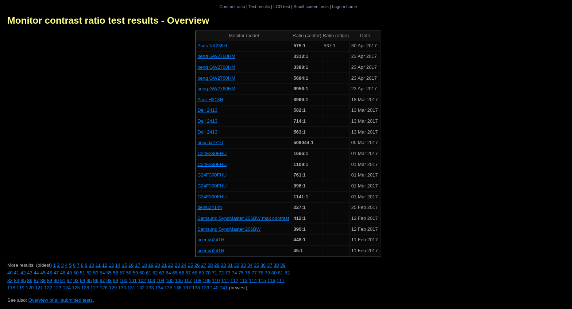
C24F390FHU (212, 153)
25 (190, 265)
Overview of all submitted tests (60, 300)
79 (267, 273)
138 (196, 287)
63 (161, 273)
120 (30, 287)
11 (98, 265)
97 (102, 280)
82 (287, 273)
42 (23, 273)
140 (214, 287)
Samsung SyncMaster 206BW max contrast (243, 218)
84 (16, 280)
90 (56, 280)
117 (281, 280)
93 (75, 280)
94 (82, 280)
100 (124, 280)
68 (194, 273)
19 (150, 265)
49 (69, 273)
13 (111, 265)
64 (168, 273)
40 (9, 273)
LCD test (282, 6)
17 (137, 265)
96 (95, 280)
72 (221, 273)
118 (11, 287)
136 (178, 287)
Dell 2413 (207, 110)
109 (207, 280)
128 (104, 287)
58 (128, 273)
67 (188, 273)
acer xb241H (210, 239)
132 (141, 287)
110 (216, 280)
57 (122, 273)
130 (122, 287)
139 (205, 287)
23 (177, 265)
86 (29, 280)
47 (56, 273)
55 (108, 273)
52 (89, 273)
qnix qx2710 (210, 142)
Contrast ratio (232, 6)
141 (224, 287)
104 (160, 280)
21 (163, 265)
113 (244, 280)
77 (253, 273)
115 (262, 280)
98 (108, 280)
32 (236, 265)
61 (148, 273)
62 (155, 273)
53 (95, 273)
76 (247, 273)
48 (62, 273)
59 (135, 273)
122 (48, 287)
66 (181, 273)
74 (234, 273)
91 (62, 280)
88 (42, 280)
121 (39, 287)
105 (170, 280)
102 (142, 280)
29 (216, 265)
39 (282, 265)
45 (42, 273)
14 (117, 265)
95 (89, 280)
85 (23, 280)
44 (36, 273)
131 (131, 287)
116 (271, 280)
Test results (259, 6)
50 (75, 273)
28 (210, 265)
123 (58, 287)
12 (104, 265)
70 (207, 273)
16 (131, 265)
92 (69, 280)
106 (179, 280)
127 (94, 287)
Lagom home (344, 6)
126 (85, 287)
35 (256, 265)
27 (203, 265)
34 (249, 265)
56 (115, 273)
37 (269, 265)
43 (29, 273)
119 (20, 287)
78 (260, 273)
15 (124, 265)
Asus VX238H (212, 45)
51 (82, 273)
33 (243, 265)
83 (9, 280)
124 (67, 287)
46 (49, 273)
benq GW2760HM (216, 56)
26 (197, 265)
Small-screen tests (311, 6)
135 (169, 287)
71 (214, 273)
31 (229, 265)
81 (280, 273)
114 (253, 280)
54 (102, 273)
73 (227, 273)
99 (115, 280)
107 (188, 280)
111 (225, 280)
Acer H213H (210, 99)
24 (183, 265)
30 (223, 265)
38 (276, 265)
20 (157, 265)
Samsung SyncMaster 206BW (228, 229)
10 (91, 265)
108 (197, 280)
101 (133, 280)
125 (76, 287)
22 (170, 265)
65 (174, 273)
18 (144, 265)
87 (36, 280)
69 (201, 273)
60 (141, 273)
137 (187, 287)
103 (151, 280)
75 (240, 273)
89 (49, 280)
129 (113, 287)
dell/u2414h (209, 207)
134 (159, 287)
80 (274, 273)
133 (150, 287)
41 (16, 273)
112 (235, 280)
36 (263, 265)
